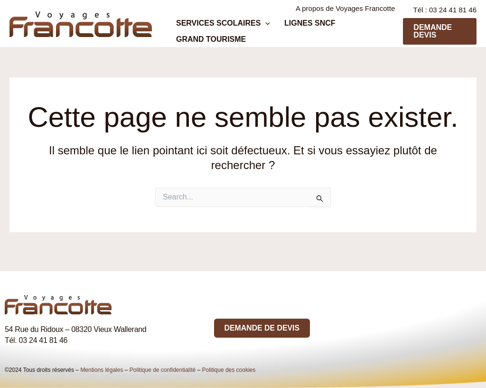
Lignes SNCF (295, 27)
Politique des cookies (229, 370)
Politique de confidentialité (163, 370)
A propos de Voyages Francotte (346, 11)
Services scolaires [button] (218, 27)
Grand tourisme (206, 46)
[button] (260, 27)
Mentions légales (101, 370)
